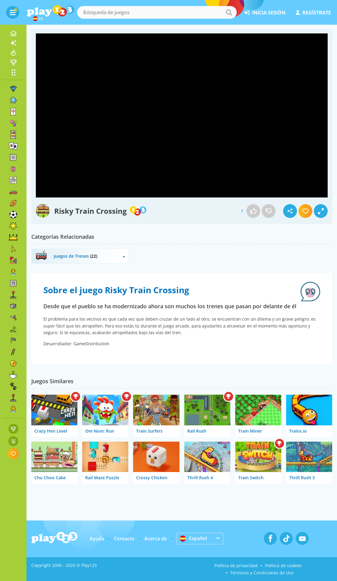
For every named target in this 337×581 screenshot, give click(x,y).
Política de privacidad (236, 565)
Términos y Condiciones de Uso (261, 573)
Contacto (124, 538)
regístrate (313, 12)
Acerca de (155, 538)
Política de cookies (283, 565)
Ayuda (96, 538)
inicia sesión (265, 12)
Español (193, 538)
